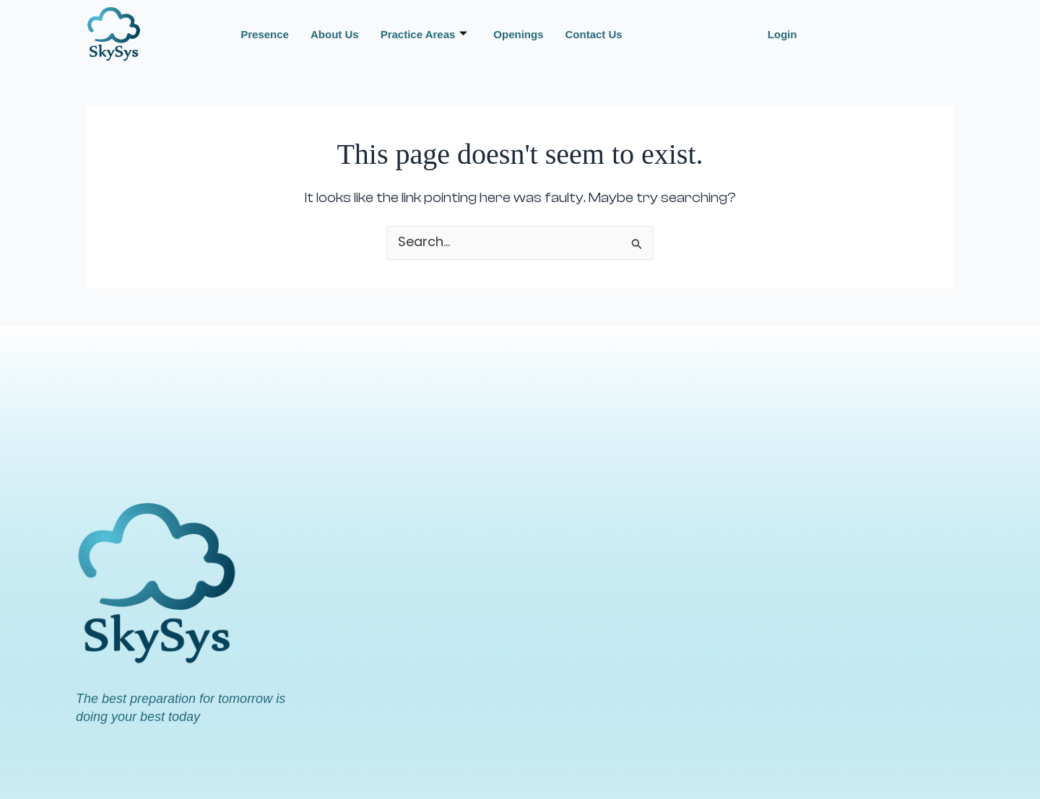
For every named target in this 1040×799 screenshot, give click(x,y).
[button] (786, 34)
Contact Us (594, 34)
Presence (264, 34)
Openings (518, 34)
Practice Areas (424, 34)
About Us (335, 34)
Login (782, 34)
